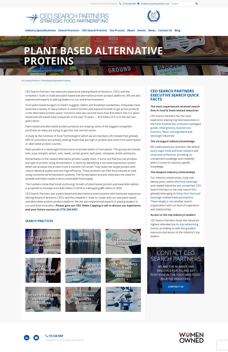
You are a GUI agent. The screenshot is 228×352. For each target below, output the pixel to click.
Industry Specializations (40, 30)
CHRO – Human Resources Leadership (83, 299)
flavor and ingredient (174, 132)
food (158, 124)
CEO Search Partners (30, 80)
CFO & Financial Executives (123, 241)
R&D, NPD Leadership (123, 299)
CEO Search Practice (94, 30)
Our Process (117, 30)
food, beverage (188, 181)
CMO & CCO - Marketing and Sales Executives (43, 270)
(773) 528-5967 (129, 3)
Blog (177, 30)
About (131, 30)
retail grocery (167, 128)
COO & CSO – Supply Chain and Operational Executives (123, 270)
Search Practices (68, 30)
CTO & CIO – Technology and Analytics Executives (83, 270)
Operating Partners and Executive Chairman (43, 299)
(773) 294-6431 (68, 209)
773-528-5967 (55, 336)
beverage (156, 135)
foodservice (169, 124)
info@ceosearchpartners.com (155, 3)
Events (141, 30)
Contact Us (165, 30)
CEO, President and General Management (43, 241)
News (151, 30)
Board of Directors (83, 241)
